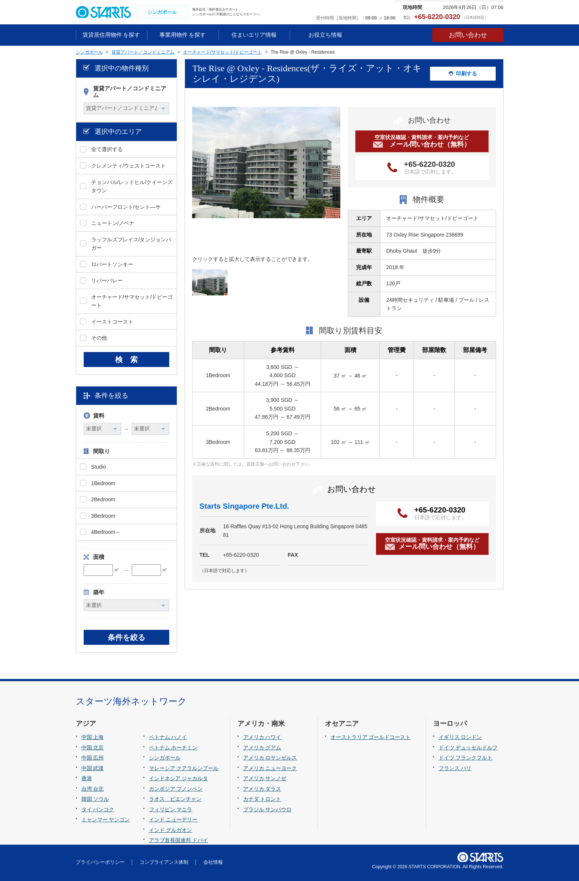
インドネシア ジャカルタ (178, 778)
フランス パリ (455, 768)
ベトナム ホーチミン (173, 748)
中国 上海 (92, 737)
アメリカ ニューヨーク (270, 768)
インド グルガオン (170, 830)
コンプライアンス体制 (164, 862)
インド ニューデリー (173, 820)
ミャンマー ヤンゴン (105, 820)
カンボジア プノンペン (176, 789)
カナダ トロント (262, 799)
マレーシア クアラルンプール (184, 768)
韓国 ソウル (95, 799)
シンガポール (164, 758)
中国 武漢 (92, 768)
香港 (86, 778)
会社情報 (213, 862)
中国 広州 (92, 758)
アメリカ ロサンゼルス (270, 758)
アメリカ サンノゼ (265, 778)
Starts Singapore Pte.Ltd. (244, 506)
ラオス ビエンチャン (175, 799)
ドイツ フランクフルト (466, 758)
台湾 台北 (92, 789)
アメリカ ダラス (262, 789)
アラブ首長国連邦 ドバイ (178, 840)
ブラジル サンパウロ (267, 809)
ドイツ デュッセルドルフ (468, 748)
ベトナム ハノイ (168, 737)
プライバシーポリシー (100, 862)
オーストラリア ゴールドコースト (371, 737)
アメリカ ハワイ (262, 737)
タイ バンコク (97, 809)
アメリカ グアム (262, 748)
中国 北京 (92, 748)
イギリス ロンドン (460, 737)
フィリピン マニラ (170, 809)
